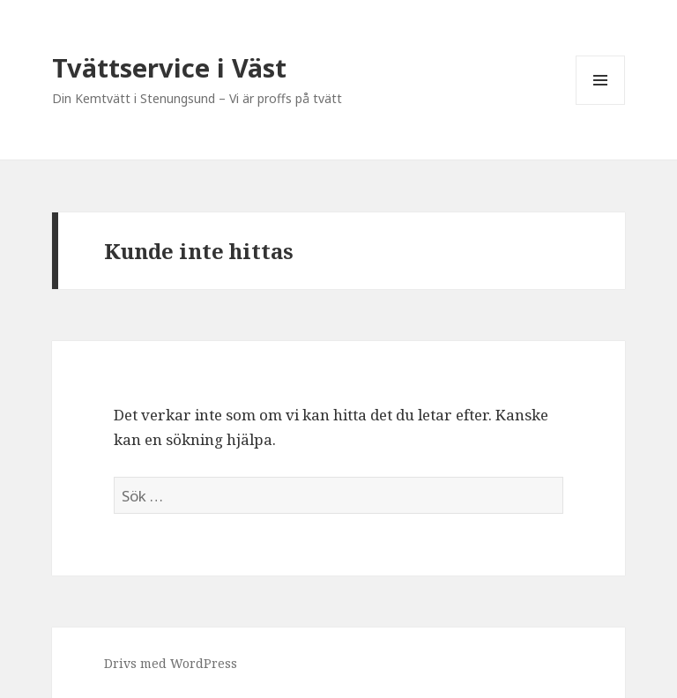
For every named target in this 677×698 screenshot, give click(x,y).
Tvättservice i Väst (169, 67)
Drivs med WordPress (170, 663)
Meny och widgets (601, 104)
